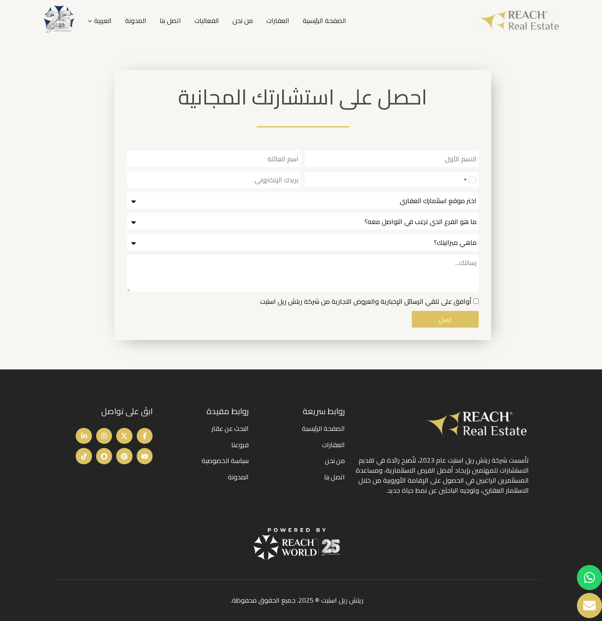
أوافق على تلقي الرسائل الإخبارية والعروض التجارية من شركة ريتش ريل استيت (366, 301)
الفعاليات (206, 20)
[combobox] (469, 180)
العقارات (277, 20)
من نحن (242, 20)
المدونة (135, 20)
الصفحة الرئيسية (324, 20)
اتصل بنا (170, 20)
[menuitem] (99, 20)
